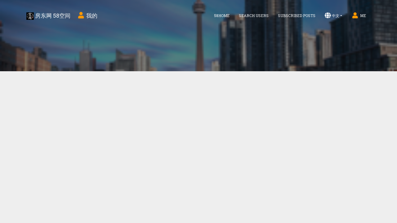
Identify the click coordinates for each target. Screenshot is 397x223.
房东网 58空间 (48, 16)
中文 (332, 15)
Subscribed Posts (296, 15)
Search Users (254, 15)
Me (358, 15)
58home (222, 15)
